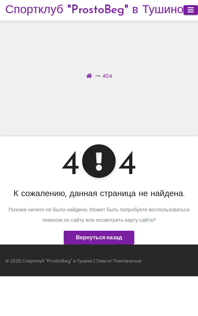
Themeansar (127, 261)
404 (107, 75)
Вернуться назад (99, 237)
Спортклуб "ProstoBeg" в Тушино (94, 10)
